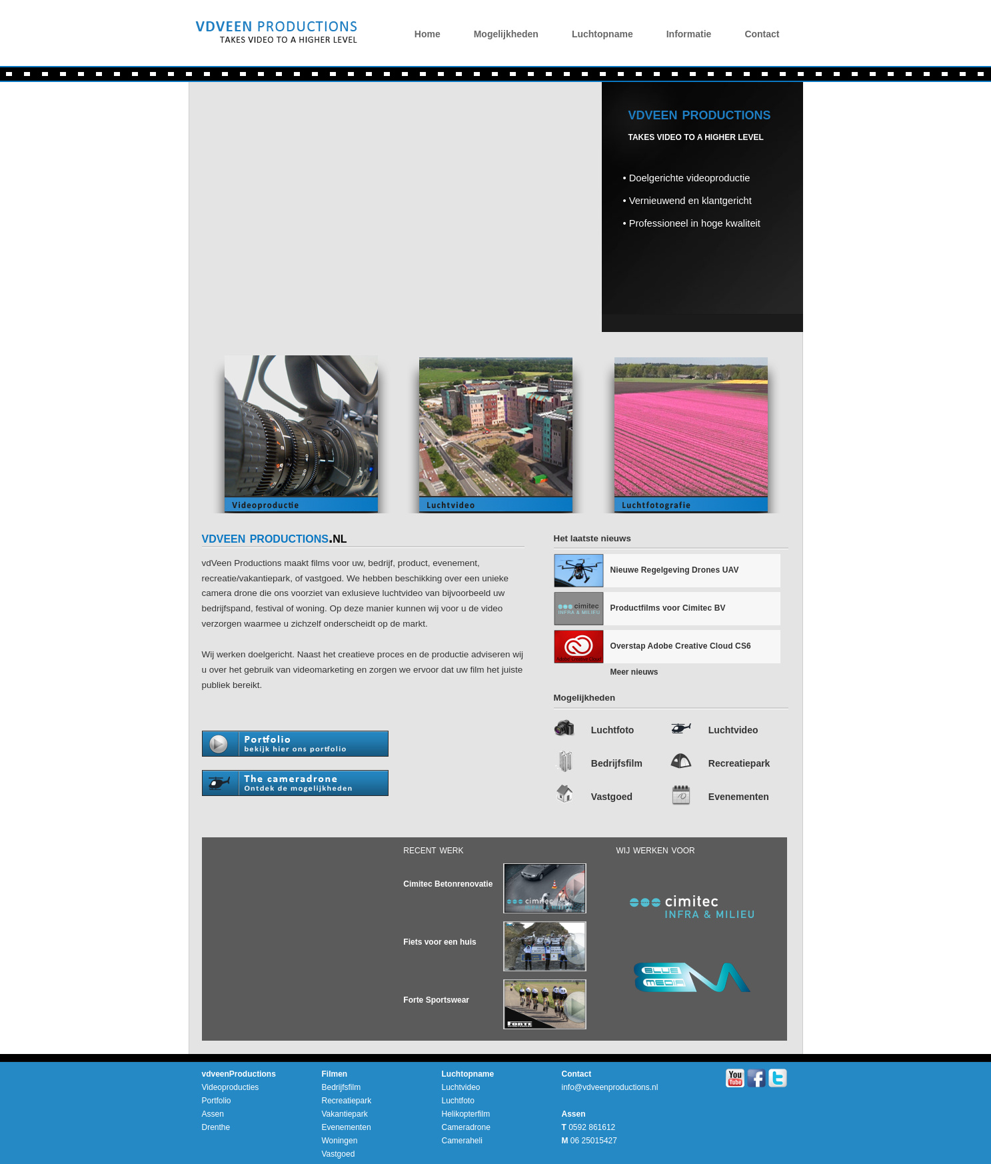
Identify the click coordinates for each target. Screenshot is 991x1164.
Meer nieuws (634, 672)
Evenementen (738, 796)
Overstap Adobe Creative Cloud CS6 (680, 646)
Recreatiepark (739, 763)
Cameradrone (466, 1127)
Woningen (340, 1140)
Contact (761, 34)
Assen (213, 1114)
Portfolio (216, 1100)
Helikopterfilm (466, 1114)
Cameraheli (462, 1140)
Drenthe (216, 1127)
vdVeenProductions (273, 37)
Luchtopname (602, 34)
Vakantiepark (345, 1114)
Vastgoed (611, 796)
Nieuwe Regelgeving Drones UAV (674, 570)
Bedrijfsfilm (616, 763)
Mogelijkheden (506, 34)
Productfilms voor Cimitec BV (668, 608)
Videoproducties (230, 1087)
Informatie (689, 34)
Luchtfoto (612, 730)
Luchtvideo (733, 730)
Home (428, 34)
